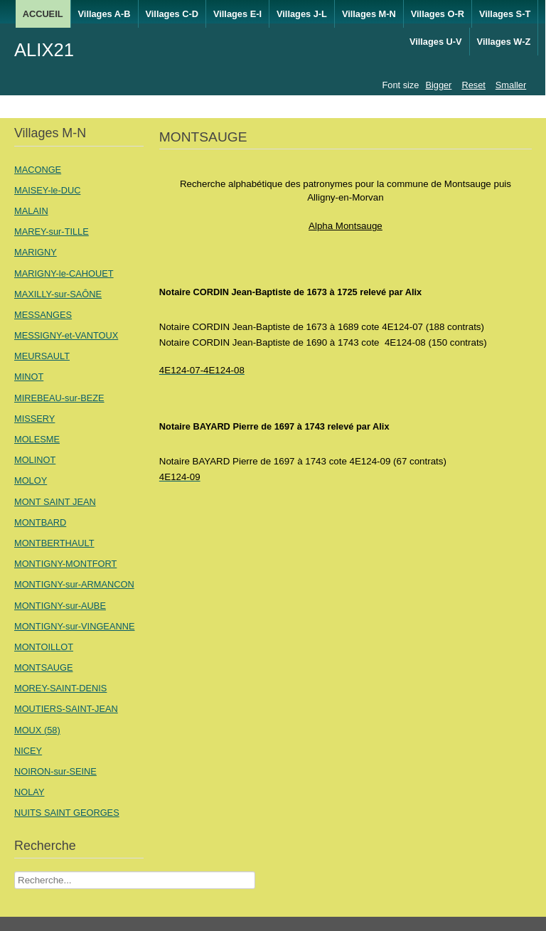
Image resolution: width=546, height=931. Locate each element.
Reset (473, 85)
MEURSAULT (42, 356)
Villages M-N (369, 14)
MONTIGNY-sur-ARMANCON (74, 584)
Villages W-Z (504, 41)
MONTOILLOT (43, 647)
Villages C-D (172, 14)
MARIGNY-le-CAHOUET (64, 273)
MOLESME (37, 439)
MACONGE (37, 169)
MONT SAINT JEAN (55, 501)
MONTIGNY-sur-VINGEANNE (74, 626)
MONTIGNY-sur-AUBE (60, 605)
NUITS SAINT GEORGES (66, 812)
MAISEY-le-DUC (47, 190)
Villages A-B (104, 14)
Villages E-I (237, 14)
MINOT (28, 376)
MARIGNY (35, 252)
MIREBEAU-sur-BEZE (59, 398)
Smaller (511, 85)
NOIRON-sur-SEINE (55, 771)
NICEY (28, 750)
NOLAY (29, 792)
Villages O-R (437, 14)
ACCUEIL (43, 14)
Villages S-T (504, 14)
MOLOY (30, 480)
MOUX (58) (37, 730)
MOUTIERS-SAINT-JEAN (66, 708)
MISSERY (34, 418)
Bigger (438, 85)
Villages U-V (436, 41)
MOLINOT (34, 459)
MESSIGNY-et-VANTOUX (66, 335)
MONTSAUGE (43, 667)
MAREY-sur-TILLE (51, 231)
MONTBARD (40, 522)
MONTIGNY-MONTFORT (65, 563)
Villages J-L (302, 14)
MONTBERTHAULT (54, 543)
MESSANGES (43, 314)
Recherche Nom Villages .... (14, 871)
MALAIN (31, 211)
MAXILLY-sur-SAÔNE (58, 294)
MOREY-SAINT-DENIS (60, 688)
